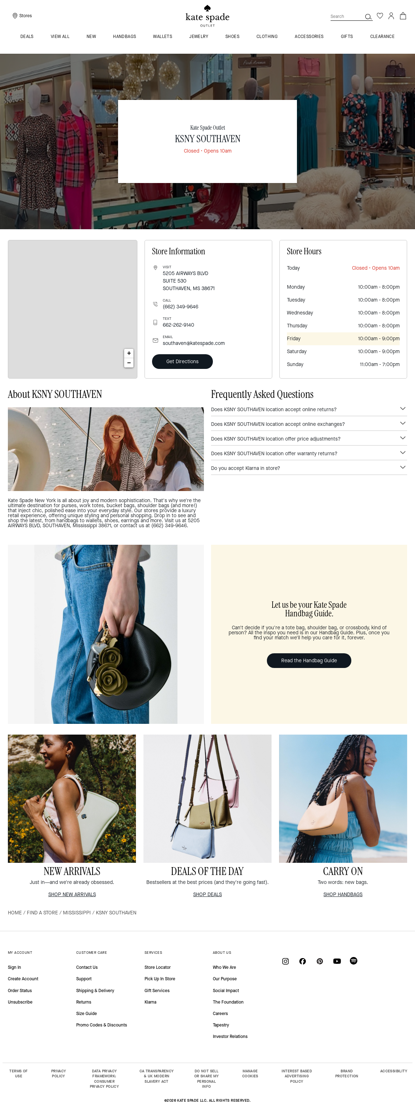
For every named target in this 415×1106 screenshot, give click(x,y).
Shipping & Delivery (95, 991)
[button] (368, 16)
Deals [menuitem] (27, 36)
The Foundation (228, 1002)
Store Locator (158, 967)
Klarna (150, 1002)
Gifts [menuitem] (347, 36)
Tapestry (221, 1025)
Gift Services (157, 991)
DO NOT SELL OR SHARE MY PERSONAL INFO (206, 1079)
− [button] (129, 363)
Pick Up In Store (160, 979)
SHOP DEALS (207, 894)
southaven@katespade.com (194, 343)
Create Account (23, 979)
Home (15, 912)
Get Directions (182, 361)
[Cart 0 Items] (403, 15)
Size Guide (86, 1013)
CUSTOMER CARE (91, 952)
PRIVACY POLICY (58, 1074)
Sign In (14, 967)
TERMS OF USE (18, 1074)
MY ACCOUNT (20, 952)
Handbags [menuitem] (124, 36)
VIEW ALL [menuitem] (60, 36)
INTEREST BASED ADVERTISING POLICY (297, 1076)
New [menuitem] (91, 36)
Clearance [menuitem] (382, 36)
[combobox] (352, 16)
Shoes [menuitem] (232, 36)
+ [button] (129, 353)
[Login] (391, 15)
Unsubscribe (20, 1002)
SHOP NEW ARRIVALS (72, 894)
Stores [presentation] (25, 16)
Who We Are (224, 967)
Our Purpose (225, 979)
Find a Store (42, 912)
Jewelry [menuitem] (198, 36)
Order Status (20, 991)
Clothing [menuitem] (267, 36)
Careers (220, 1013)
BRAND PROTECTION (346, 1074)
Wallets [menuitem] (162, 36)
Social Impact (226, 991)
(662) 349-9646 (180, 306)
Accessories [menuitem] (309, 36)
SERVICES (153, 952)
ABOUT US (222, 952)
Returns (83, 1002)
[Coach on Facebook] (302, 961)
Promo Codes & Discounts (101, 1025)
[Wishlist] (380, 15)
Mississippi (77, 912)
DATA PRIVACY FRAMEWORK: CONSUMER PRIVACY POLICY (104, 1079)
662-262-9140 (178, 325)
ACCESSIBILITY (393, 1071)
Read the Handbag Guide (309, 660)
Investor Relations (230, 1036)
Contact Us (87, 967)
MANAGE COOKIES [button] (250, 1074)
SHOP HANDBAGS (342, 894)
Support (84, 979)
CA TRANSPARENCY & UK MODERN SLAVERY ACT (157, 1076)
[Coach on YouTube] (337, 961)
